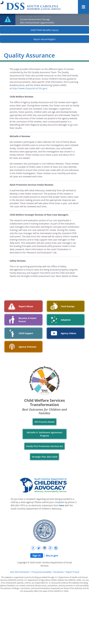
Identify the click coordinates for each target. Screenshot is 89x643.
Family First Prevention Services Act (44, 446)
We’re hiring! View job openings (35, 16)
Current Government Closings (35, 19)
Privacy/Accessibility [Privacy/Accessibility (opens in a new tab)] (41, 571)
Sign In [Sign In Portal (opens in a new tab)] (37, 555)
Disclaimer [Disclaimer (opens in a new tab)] (58, 571)
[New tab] (33, 548)
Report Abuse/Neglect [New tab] (44, 39)
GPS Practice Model (44, 421)
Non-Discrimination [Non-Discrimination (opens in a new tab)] (20, 571)
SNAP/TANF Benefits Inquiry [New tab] (44, 30)
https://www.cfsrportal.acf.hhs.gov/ (29, 88)
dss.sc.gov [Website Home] (52, 555)
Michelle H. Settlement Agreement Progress (44, 434)
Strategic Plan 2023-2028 (44, 456)
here (61, 505)
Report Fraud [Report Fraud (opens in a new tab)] (72, 571)
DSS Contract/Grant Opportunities (37, 22)
